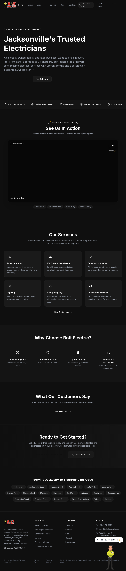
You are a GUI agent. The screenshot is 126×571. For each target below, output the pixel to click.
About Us (69, 525)
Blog (62, 5)
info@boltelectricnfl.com (107, 529)
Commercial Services (43, 546)
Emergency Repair (42, 542)
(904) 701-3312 (84, 5)
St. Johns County (55, 207)
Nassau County (85, 207)
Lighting (38, 538)
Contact (72, 5)
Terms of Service (49, 561)
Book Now (114, 5)
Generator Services (43, 534)
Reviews (52, 5)
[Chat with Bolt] (110, 557)
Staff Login (100, 5)
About (30, 5)
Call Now (42, 79)
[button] (63, 171)
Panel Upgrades (41, 525)
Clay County (70, 207)
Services (40, 5)
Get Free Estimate (17, 79)
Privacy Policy (36, 561)
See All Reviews (63, 411)
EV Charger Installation (44, 530)
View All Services (63, 312)
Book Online (70, 542)
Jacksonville (39, 207)
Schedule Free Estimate (49, 454)
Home (20, 5)
